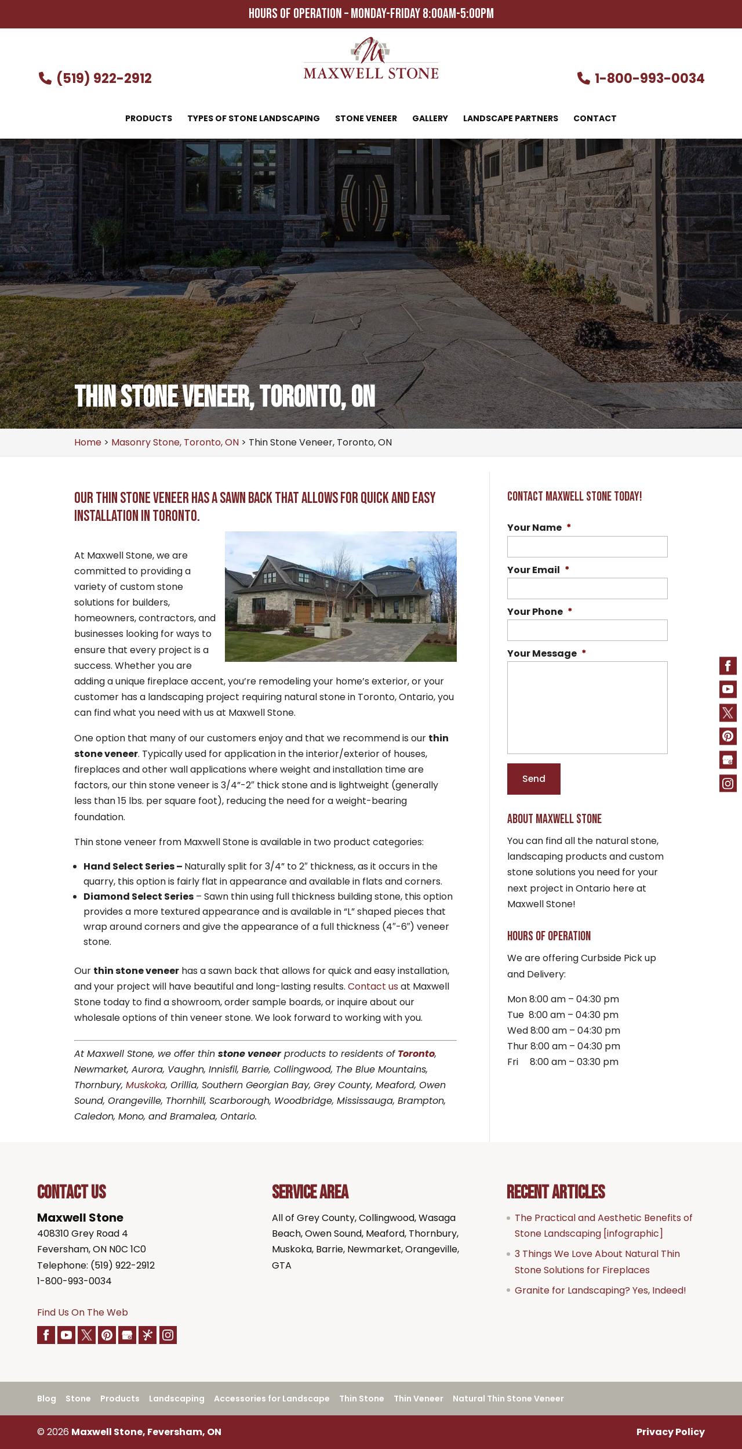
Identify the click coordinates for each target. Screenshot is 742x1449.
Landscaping (177, 1399)
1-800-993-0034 (640, 78)
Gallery (430, 119)
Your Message (547, 654)
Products (148, 119)
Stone (78, 1399)
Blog (46, 1399)
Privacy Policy (670, 1432)
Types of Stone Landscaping (253, 119)
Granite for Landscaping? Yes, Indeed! (600, 1290)
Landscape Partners (510, 119)
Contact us (373, 986)
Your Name (539, 528)
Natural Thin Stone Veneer (508, 1399)
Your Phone (540, 612)
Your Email (538, 570)
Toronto (416, 1053)
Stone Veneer (366, 119)
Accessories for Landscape (272, 1399)
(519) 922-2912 (94, 78)
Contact (595, 119)
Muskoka (146, 1085)
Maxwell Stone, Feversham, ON (146, 1432)
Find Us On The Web (82, 1312)
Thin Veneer (418, 1399)
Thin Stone (361, 1399)
